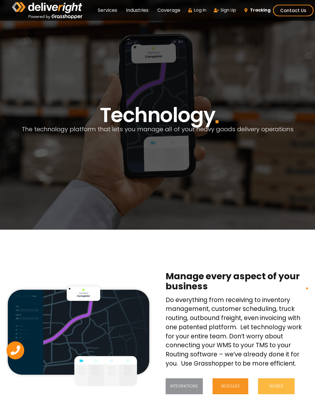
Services (107, 10)
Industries (137, 10)
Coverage (168, 10)
